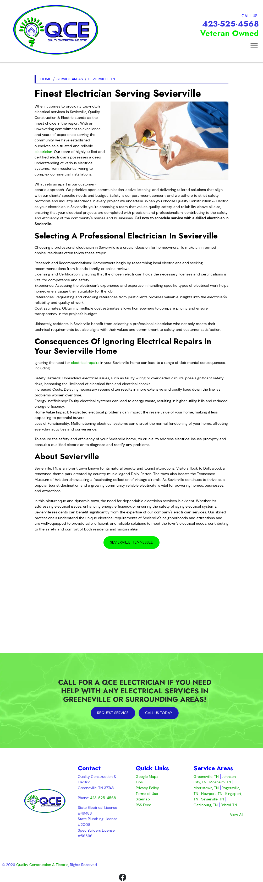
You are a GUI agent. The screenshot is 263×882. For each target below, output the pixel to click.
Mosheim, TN (220, 782)
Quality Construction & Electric (42, 864)
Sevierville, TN (101, 79)
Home (45, 79)
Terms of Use (147, 793)
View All (236, 814)
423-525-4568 (230, 23)
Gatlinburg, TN (206, 805)
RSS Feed (143, 805)
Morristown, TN (206, 787)
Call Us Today (158, 712)
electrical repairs (85, 362)
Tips (139, 782)
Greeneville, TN (206, 776)
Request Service (113, 712)
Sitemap (143, 799)
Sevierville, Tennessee (131, 542)
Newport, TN (211, 793)
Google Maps (147, 776)
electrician (43, 151)
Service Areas (70, 79)
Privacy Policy (147, 787)
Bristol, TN (229, 805)
